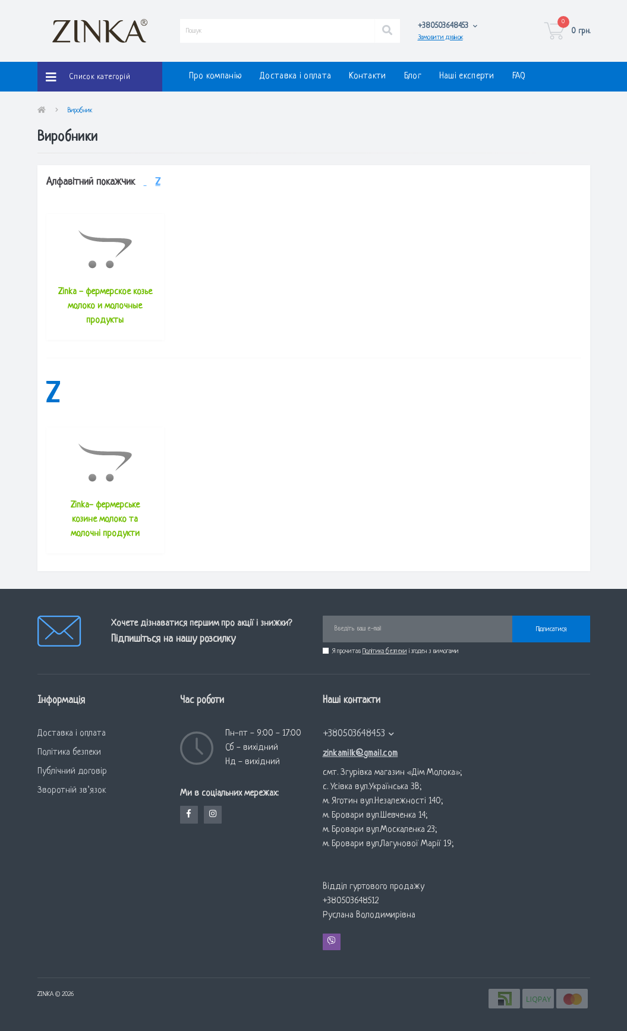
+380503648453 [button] (358, 733)
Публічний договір (72, 772)
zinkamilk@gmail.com (360, 754)
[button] (448, 26)
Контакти (367, 76)
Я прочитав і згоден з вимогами (395, 651)
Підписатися (551, 629)
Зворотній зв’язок (71, 791)
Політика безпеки (385, 651)
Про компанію (215, 76)
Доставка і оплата (295, 76)
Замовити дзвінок (440, 37)
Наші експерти (466, 76)
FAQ (519, 76)
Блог (412, 76)
